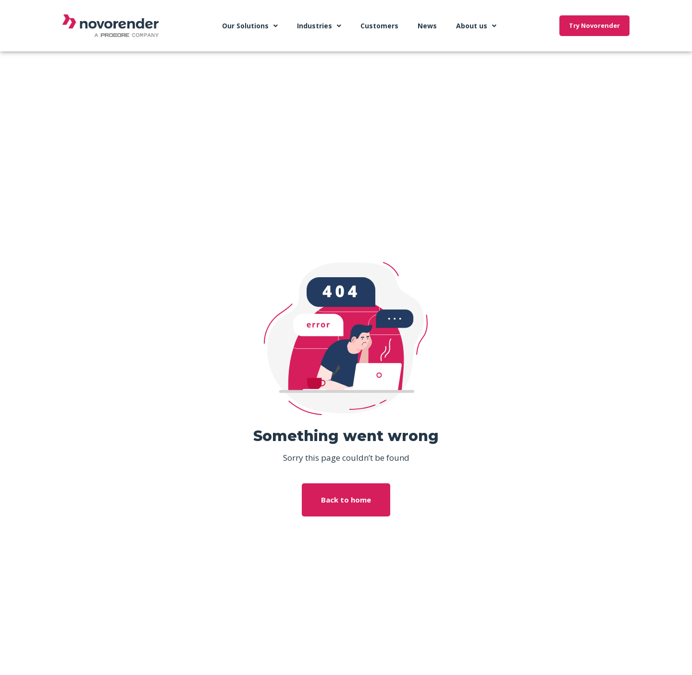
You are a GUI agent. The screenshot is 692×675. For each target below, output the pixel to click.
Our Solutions (250, 26)
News (427, 25)
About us (476, 26)
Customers (379, 25)
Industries (319, 26)
